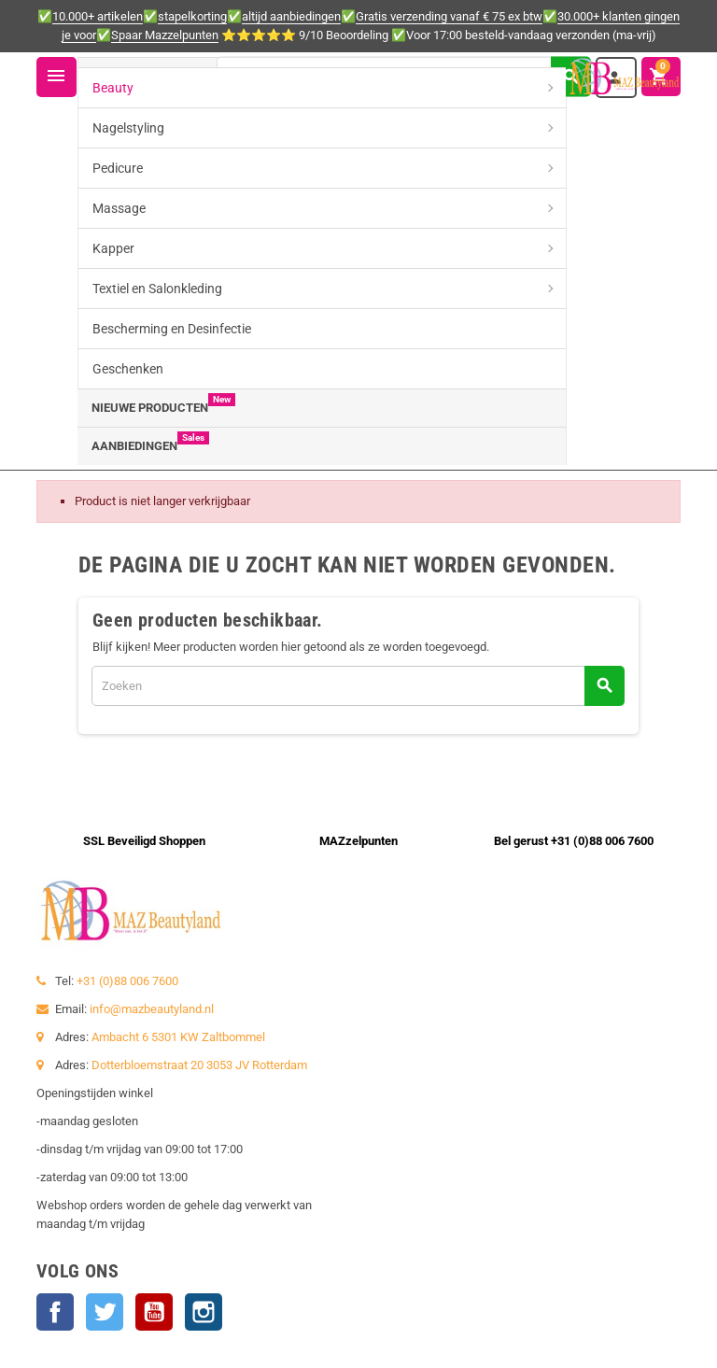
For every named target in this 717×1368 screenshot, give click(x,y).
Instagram (203, 1312)
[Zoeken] (403, 76)
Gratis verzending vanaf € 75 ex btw (449, 16)
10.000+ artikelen (97, 16)
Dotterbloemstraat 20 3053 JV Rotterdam (199, 1065)
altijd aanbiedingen (291, 16)
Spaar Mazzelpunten (164, 35)
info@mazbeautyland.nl (152, 1009)
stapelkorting (192, 16)
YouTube (154, 1312)
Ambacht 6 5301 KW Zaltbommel (178, 1037)
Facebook (55, 1312)
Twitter (104, 1312)
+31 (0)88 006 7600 (127, 981)
